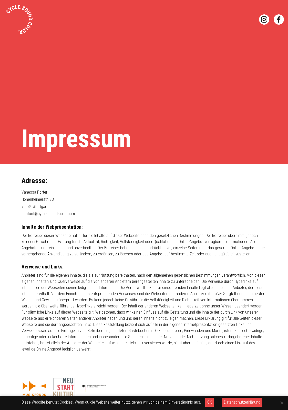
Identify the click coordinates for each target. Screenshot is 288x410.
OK (209, 402)
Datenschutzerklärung (242, 402)
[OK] (281, 402)
